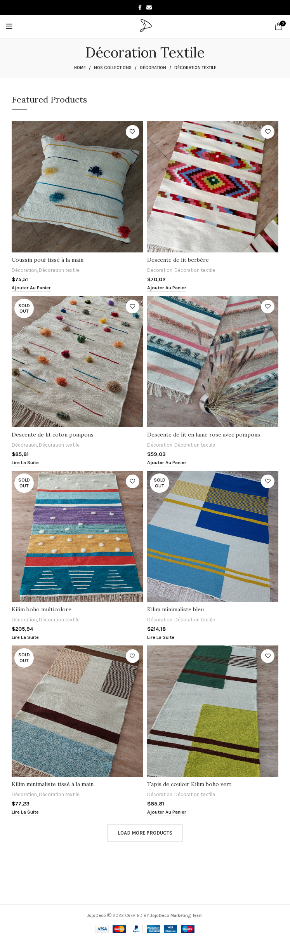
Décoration (153, 67)
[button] (31, 288)
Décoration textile (60, 270)
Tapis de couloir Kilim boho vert (189, 784)
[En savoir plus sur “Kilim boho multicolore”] (25, 637)
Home (80, 67)
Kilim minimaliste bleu (175, 609)
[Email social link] (149, 7)
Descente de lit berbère (178, 259)
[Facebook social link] (140, 7)
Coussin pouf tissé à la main (47, 259)
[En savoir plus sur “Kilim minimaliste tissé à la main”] (25, 812)
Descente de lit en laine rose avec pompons (203, 434)
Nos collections (113, 67)
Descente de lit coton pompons (53, 434)
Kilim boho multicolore (42, 609)
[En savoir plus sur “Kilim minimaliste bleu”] (160, 637)
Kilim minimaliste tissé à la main (53, 784)
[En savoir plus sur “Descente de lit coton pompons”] (25, 462)
